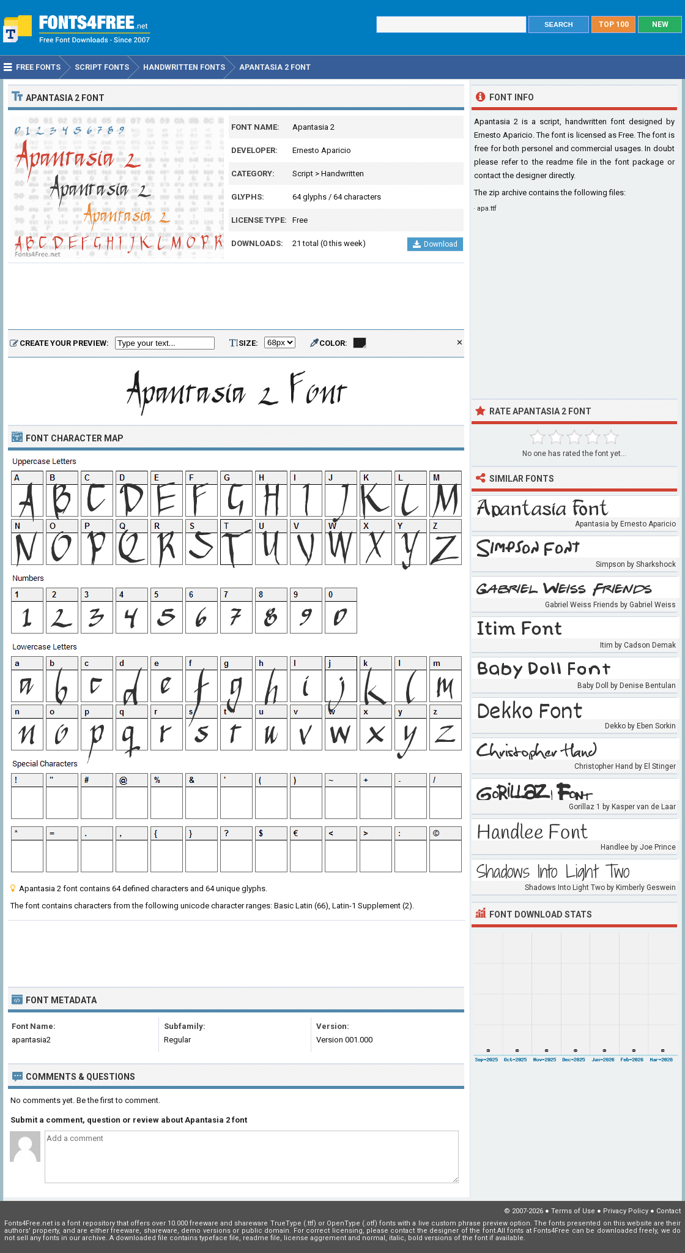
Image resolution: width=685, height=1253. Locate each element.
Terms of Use (573, 1211)
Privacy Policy (625, 1211)
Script (302, 173)
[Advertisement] (236, 296)
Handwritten (342, 173)
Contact (668, 1211)
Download (435, 244)
